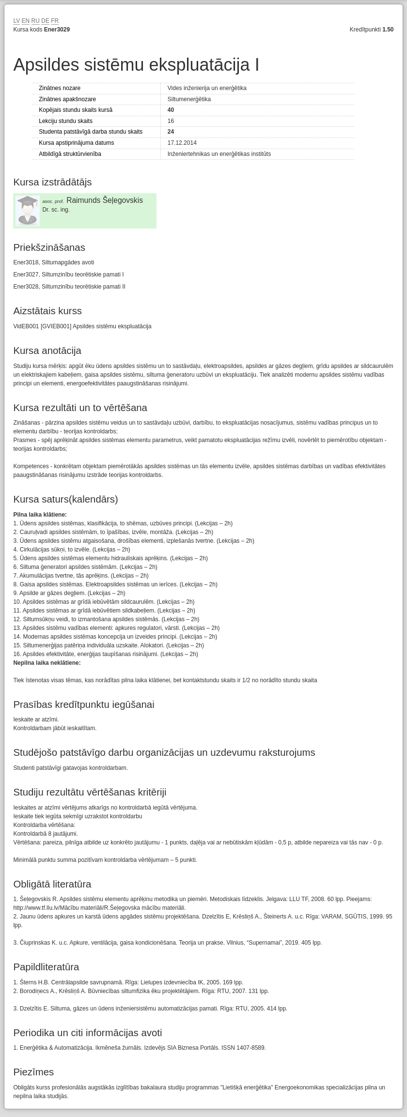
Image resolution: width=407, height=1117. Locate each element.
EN (26, 20)
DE (45, 20)
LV (16, 20)
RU (35, 20)
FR (55, 20)
